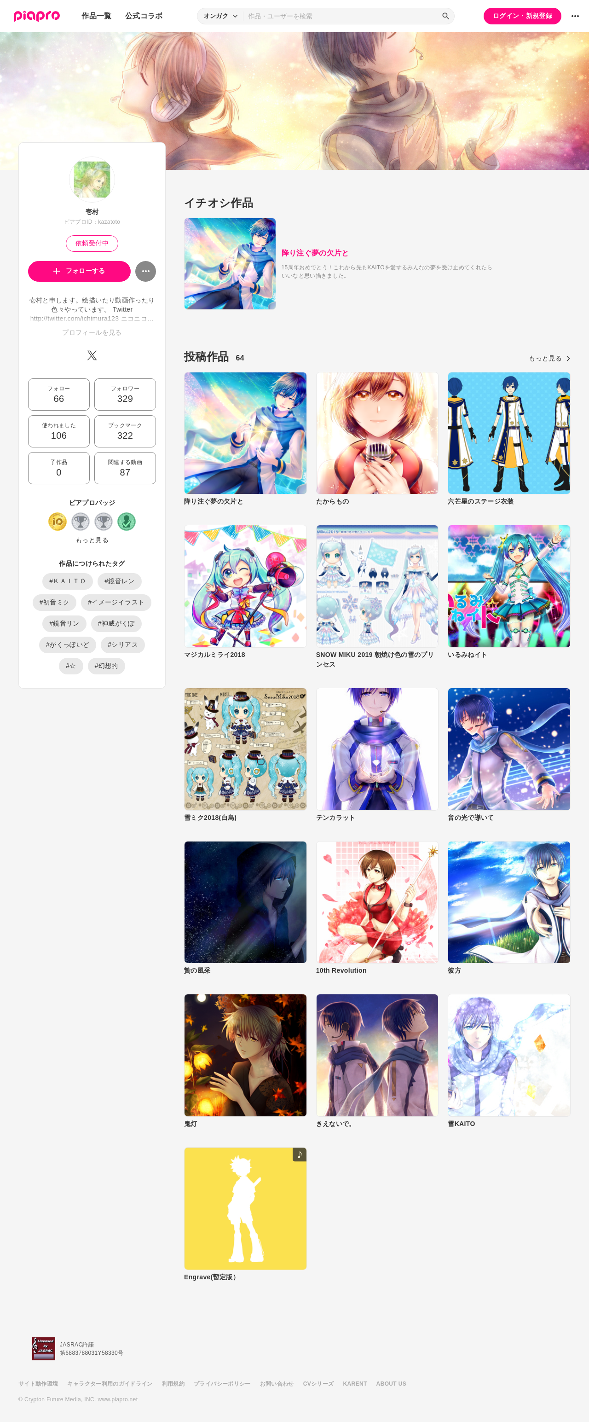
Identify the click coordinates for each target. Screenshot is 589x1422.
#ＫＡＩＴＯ (67, 581)
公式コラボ (144, 16)
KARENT (355, 1384)
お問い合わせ (277, 1384)
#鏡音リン (64, 623)
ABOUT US (391, 1384)
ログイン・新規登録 (522, 15)
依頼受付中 (92, 243)
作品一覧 (96, 16)
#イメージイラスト (116, 602)
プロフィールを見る (91, 332)
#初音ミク (55, 602)
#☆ (71, 665)
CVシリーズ (318, 1384)
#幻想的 (106, 665)
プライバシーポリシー (222, 1384)
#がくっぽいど (67, 644)
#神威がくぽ (116, 623)
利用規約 (173, 1384)
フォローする (79, 270)
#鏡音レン (119, 581)
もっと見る (92, 540)
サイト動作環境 (38, 1384)
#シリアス (123, 644)
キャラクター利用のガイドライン (109, 1384)
